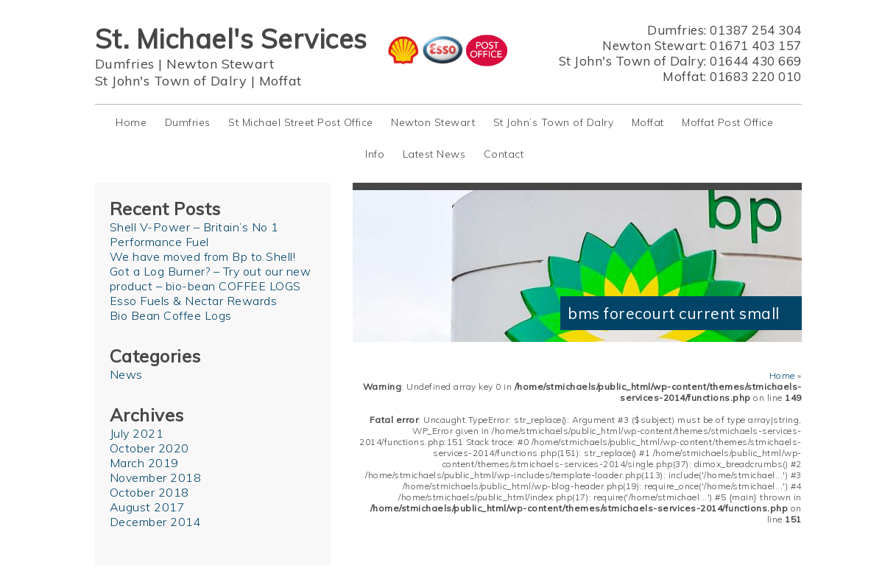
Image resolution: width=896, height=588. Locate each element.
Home (131, 122)
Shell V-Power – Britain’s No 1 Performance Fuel (194, 234)
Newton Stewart (220, 63)
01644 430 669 (756, 61)
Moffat (280, 80)
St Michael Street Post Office (300, 122)
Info (374, 154)
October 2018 (149, 492)
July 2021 (137, 433)
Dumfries (125, 63)
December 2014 (156, 521)
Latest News (434, 154)
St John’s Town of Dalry (553, 122)
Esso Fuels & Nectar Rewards (194, 300)
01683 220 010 (756, 76)
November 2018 (156, 477)
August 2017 (148, 507)
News (126, 374)
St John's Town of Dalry (171, 80)
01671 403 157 (756, 45)
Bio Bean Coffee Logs (171, 315)
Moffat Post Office (727, 122)
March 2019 (144, 462)
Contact (504, 154)
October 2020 (149, 448)
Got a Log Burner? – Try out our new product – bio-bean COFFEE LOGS (210, 278)
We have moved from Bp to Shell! (203, 256)
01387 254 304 (756, 30)
